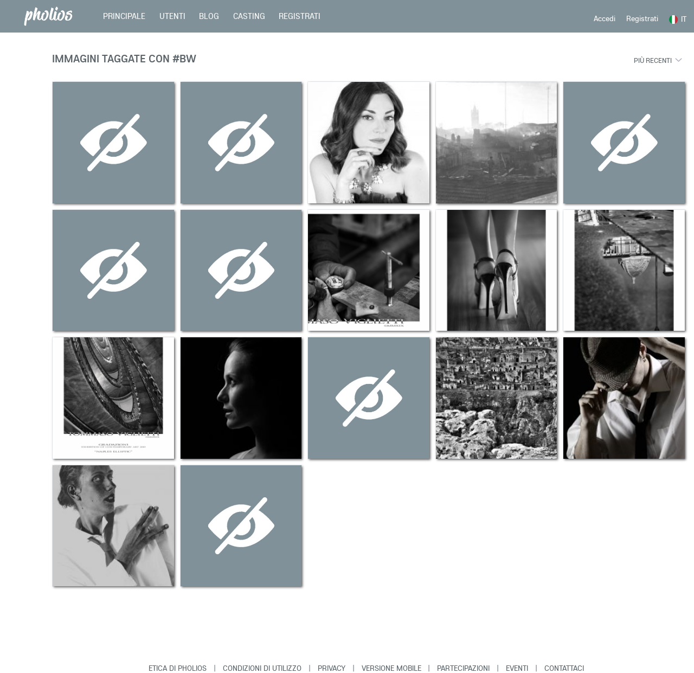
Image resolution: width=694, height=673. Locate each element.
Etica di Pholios (178, 668)
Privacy (331, 668)
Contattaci (564, 668)
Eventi (517, 668)
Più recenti (653, 60)
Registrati (642, 18)
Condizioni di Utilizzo (262, 668)
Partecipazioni (463, 668)
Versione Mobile (391, 668)
